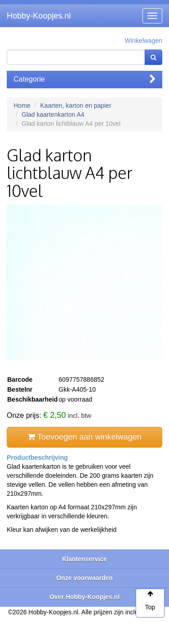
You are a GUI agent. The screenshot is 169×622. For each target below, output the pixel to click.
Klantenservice (84, 559)
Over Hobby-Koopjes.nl (85, 596)
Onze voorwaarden (84, 577)
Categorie (84, 79)
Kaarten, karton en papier (75, 105)
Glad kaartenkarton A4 (53, 114)
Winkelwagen (143, 40)
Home (22, 105)
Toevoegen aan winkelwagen (84, 436)
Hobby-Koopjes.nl (39, 15)
